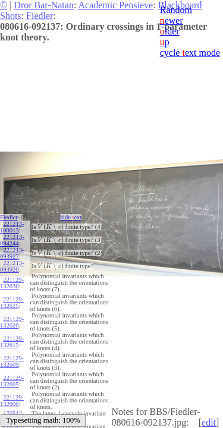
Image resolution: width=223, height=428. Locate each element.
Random (176, 10)
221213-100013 (12, 227)
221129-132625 (12, 302)
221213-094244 (12, 240)
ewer (171, 20)
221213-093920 (12, 266)
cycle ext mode (190, 53)
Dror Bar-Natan (44, 5)
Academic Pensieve (115, 5)
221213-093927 (12, 253)
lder (170, 31)
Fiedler (39, 16)
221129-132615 (12, 341)
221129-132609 (12, 361)
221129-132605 (12, 381)
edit (209, 422)
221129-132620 (12, 322)
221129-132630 (12, 282)
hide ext (71, 217)
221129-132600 (12, 400)
